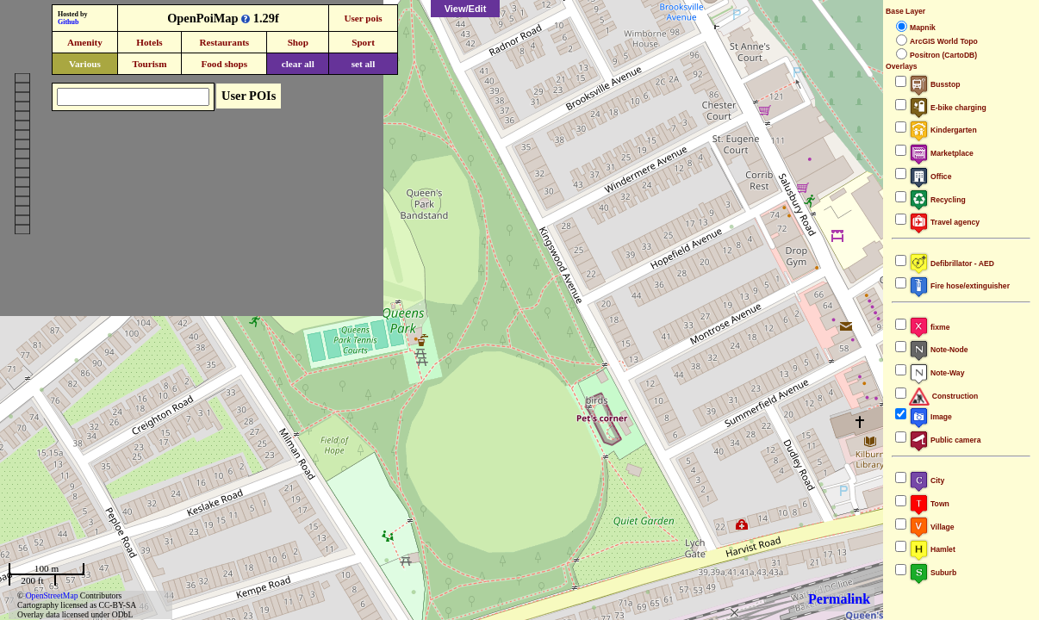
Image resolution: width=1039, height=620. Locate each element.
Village (932, 527)
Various (85, 64)
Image (930, 416)
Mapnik (923, 27)
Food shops (224, 64)
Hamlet (932, 549)
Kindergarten (943, 130)
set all (364, 64)
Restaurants (224, 42)
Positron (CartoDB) (943, 55)
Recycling (937, 199)
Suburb (932, 572)
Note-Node (938, 349)
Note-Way (936, 373)
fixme (929, 327)
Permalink (839, 599)
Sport (363, 42)
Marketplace (941, 153)
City (926, 480)
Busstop (934, 84)
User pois (363, 18)
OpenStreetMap (52, 595)
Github (68, 22)
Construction (943, 396)
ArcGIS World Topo (944, 41)
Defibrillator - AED (951, 263)
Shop (298, 42)
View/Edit (466, 8)
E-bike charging (947, 107)
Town (929, 503)
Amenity (85, 42)
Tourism (149, 64)
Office (930, 176)
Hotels (149, 42)
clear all (298, 64)
